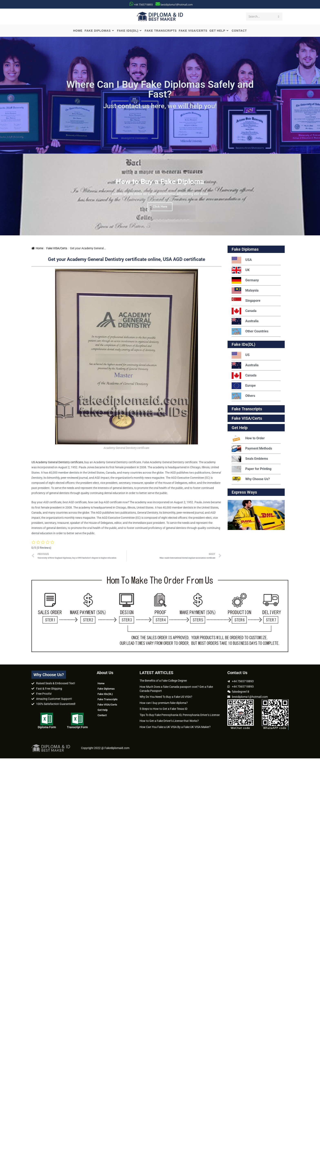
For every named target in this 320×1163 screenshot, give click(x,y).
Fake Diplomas (245, 249)
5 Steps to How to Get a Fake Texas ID (163, 708)
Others (243, 396)
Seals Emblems (250, 458)
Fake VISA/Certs (56, 248)
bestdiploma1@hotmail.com (177, 4)
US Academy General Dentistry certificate (57, 462)
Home (37, 248)
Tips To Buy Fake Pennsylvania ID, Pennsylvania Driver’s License (180, 715)
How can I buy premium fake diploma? (164, 702)
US (241, 355)
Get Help (103, 709)
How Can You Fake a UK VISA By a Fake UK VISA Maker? (175, 727)
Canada (244, 311)
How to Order (248, 438)
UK (241, 270)
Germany (245, 280)
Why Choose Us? (251, 479)
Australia (245, 321)
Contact (102, 715)
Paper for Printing (251, 469)
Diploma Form (47, 727)
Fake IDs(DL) (243, 344)
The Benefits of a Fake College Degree (163, 680)
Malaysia (245, 290)
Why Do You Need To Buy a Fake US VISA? (166, 696)
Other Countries (250, 331)
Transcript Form (77, 727)
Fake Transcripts (247, 408)
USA (242, 260)
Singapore (246, 300)
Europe (244, 385)
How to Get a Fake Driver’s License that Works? (169, 720)
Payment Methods (252, 448)
